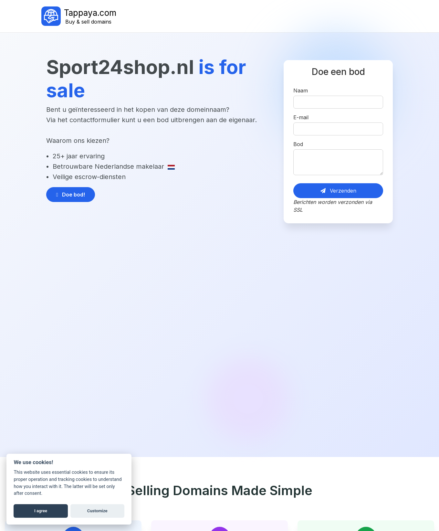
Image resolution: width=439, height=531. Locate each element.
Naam (300, 90)
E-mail (300, 117)
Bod (298, 144)
